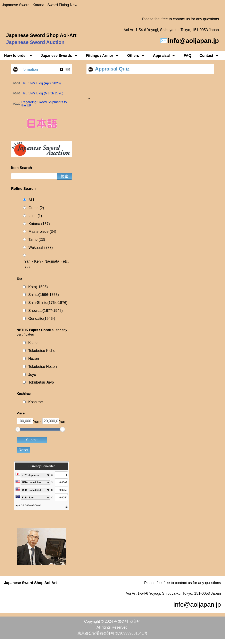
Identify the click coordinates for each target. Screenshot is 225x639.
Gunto (36, 208)
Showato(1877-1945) (45, 311)
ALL (31, 200)
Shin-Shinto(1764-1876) (47, 303)
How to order (18, 55)
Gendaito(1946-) (41, 319)
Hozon (33, 359)
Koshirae (35, 402)
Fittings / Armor (102, 55)
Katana (39, 224)
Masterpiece (42, 232)
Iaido (35, 216)
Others (136, 55)
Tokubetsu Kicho (41, 351)
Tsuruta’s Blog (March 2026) (42, 93)
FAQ (187, 56)
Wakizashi (40, 248)
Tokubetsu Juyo (41, 382)
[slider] (17, 429)
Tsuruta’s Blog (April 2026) (41, 83)
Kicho (33, 343)
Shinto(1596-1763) (43, 295)
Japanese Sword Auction (35, 42)
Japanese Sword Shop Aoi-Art (41, 35)
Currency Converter (41, 466)
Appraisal (164, 55)
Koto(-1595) (38, 287)
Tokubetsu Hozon (42, 367)
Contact (209, 55)
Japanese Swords (59, 55)
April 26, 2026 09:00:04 (28, 505)
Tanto (36, 240)
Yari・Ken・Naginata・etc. (46, 264)
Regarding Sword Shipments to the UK (44, 103)
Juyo (32, 375)
